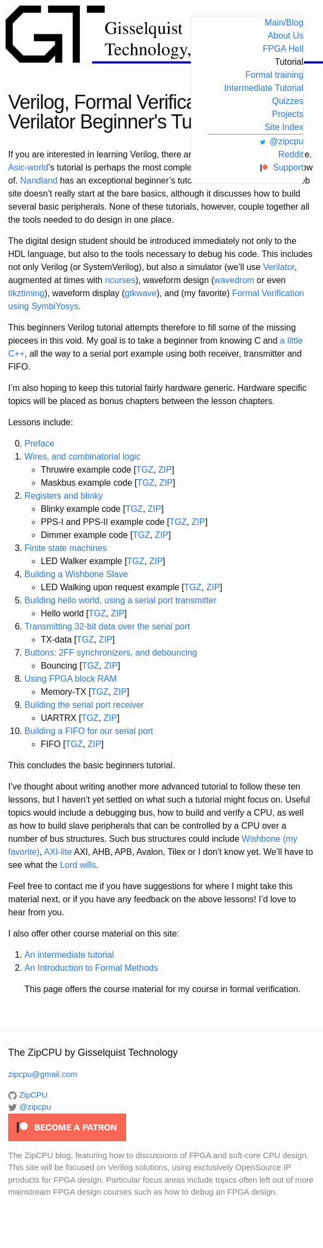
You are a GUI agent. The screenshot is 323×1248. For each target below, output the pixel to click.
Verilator (279, 267)
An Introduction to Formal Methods (91, 967)
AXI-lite (58, 852)
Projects (287, 114)
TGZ (144, 469)
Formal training (274, 74)
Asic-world (28, 167)
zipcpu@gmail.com (42, 1074)
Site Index (284, 127)
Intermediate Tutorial (263, 88)
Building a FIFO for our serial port (88, 731)
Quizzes (287, 101)
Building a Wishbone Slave (76, 574)
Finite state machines (65, 548)
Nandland (39, 180)
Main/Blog (284, 22)
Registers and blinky (63, 495)
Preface (39, 443)
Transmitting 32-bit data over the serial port (107, 626)
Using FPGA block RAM (70, 678)
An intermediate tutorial (69, 954)
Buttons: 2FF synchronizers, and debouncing (110, 652)
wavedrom (234, 280)
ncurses (120, 280)
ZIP (165, 469)
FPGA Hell (283, 48)
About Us (285, 35)
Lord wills (78, 865)
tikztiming (26, 293)
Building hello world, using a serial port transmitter (120, 600)
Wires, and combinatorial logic (82, 456)
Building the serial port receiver (84, 704)
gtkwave (141, 293)
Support (280, 167)
